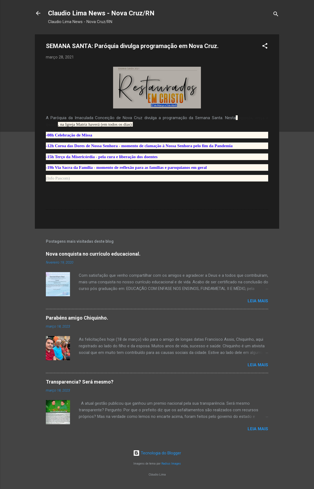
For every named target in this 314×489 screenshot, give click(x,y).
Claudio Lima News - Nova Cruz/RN (101, 13)
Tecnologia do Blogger (157, 453)
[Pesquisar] (276, 15)
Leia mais (258, 300)
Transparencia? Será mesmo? (79, 382)
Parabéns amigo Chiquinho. (77, 318)
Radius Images (171, 463)
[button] (265, 47)
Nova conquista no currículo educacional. (93, 254)
